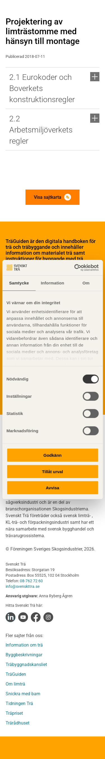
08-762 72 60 (31, 581)
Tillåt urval (52, 471)
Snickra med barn (23, 693)
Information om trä (24, 645)
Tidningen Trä (19, 703)
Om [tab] (86, 283)
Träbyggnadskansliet (26, 664)
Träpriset (14, 713)
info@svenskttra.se (22, 586)
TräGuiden (16, 674)
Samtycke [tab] (19, 283)
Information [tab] (52, 283)
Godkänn (52, 455)
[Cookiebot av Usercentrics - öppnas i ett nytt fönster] (75, 267)
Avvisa (52, 487)
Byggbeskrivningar (24, 654)
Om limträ (15, 684)
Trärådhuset (17, 723)
